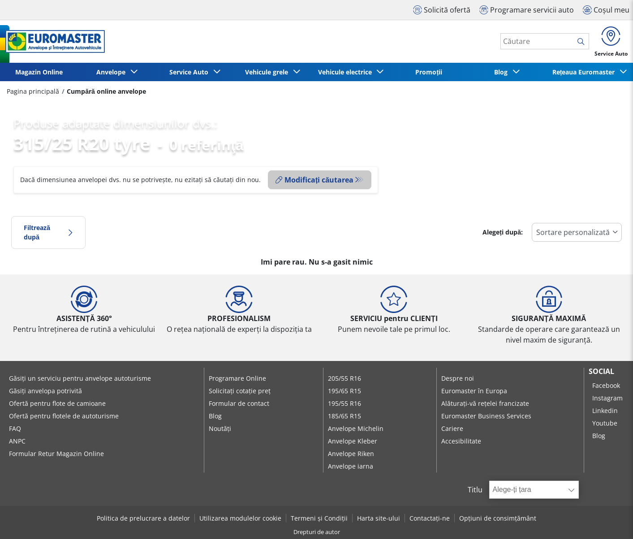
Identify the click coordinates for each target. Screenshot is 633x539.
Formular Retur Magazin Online (56, 453)
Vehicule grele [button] (268, 72)
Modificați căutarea (314, 180)
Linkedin (605, 410)
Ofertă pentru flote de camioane (57, 403)
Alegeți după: (502, 232)
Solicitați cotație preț (240, 391)
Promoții (428, 72)
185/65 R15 (344, 416)
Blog (215, 416)
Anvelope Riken (351, 453)
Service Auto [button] (190, 72)
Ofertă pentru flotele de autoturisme (64, 416)
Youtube (604, 423)
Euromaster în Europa (474, 391)
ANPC (17, 441)
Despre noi (457, 378)
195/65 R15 (344, 391)
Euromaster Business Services (486, 416)
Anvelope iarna (350, 466)
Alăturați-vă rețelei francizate (485, 403)
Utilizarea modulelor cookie (240, 518)
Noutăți (220, 428)
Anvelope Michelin (355, 428)
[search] (583, 42)
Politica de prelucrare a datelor (143, 518)
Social (601, 371)
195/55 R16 (344, 403)
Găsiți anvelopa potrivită (45, 391)
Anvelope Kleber (352, 441)
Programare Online (237, 378)
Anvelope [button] (112, 72)
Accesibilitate (461, 441)
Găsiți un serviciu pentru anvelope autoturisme (80, 378)
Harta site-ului (378, 518)
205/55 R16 (344, 378)
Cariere (452, 428)
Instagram (607, 398)
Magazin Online (39, 72)
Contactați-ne (429, 518)
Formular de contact (239, 403)
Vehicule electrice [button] (346, 72)
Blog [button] (502, 72)
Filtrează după (48, 232)
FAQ (15, 428)
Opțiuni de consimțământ (497, 518)
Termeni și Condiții (319, 518)
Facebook (606, 385)
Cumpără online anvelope (106, 91)
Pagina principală (33, 91)
